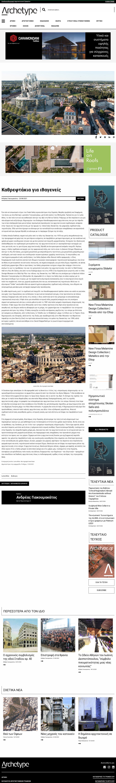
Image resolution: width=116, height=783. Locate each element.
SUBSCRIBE (109, 1)
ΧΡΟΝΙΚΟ (13, 26)
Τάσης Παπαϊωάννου (83, 740)
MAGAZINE (55, 26)
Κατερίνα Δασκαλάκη (94, 501)
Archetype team (92, 511)
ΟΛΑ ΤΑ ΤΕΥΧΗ (101, 582)
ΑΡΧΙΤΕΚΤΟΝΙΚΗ (28, 21)
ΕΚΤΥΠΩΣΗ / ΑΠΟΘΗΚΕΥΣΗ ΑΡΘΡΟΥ (14, 484)
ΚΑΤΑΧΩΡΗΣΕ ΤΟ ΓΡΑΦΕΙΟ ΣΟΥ (103, 777)
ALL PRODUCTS (101, 429)
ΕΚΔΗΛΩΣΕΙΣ (44, 21)
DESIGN (25, 26)
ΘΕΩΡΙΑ (58, 21)
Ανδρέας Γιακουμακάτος (9, 662)
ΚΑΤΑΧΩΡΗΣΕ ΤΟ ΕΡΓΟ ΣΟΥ (104, 781)
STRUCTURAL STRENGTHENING (78, 21)
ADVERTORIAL (40, 26)
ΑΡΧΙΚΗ (12, 21)
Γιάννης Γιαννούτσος (8, 737)
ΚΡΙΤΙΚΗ (99, 21)
